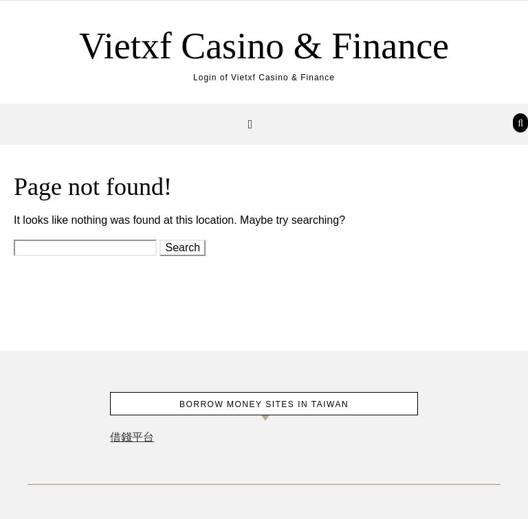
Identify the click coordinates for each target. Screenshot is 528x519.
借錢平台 (132, 437)
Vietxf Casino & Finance (264, 46)
